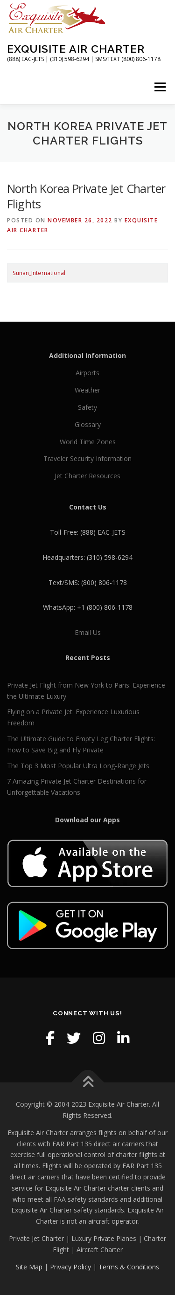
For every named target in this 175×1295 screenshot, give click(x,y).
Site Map (29, 1266)
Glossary (88, 424)
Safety (87, 407)
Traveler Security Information (87, 458)
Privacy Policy (70, 1266)
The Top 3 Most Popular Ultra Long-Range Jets (78, 765)
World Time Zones (88, 441)
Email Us (88, 632)
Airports (87, 372)
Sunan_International (39, 273)
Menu (159, 87)
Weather (87, 390)
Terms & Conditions (128, 1266)
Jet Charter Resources (87, 475)
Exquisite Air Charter (76, 48)
